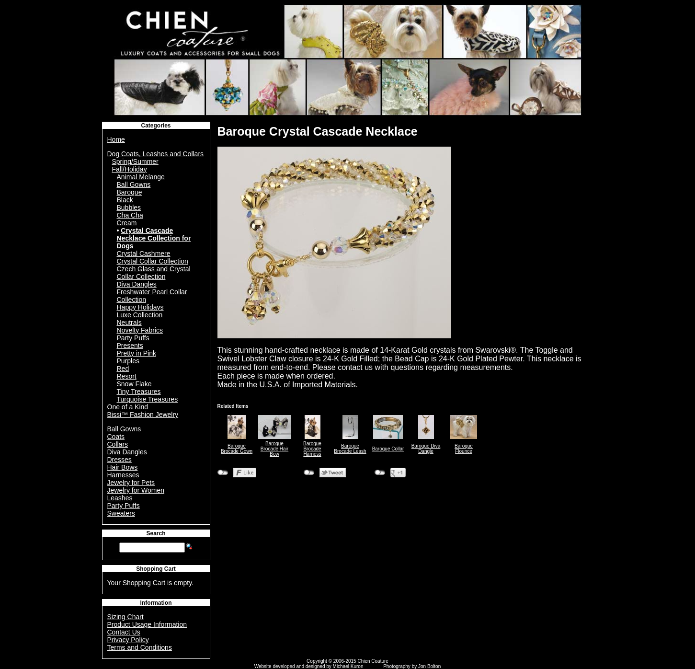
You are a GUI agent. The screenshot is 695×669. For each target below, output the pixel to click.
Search (155, 533)
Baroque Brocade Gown (236, 448)
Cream (127, 223)
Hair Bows (122, 467)
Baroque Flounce (464, 448)
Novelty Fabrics (140, 330)
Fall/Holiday (129, 169)
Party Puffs (133, 338)
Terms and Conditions (139, 647)
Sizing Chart (125, 617)
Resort (127, 376)
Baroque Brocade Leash (350, 448)
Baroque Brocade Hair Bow (274, 449)
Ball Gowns (134, 184)
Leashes (120, 498)
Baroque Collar (388, 448)
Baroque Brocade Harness (312, 449)
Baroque (129, 192)
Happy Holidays (140, 307)
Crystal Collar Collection (152, 261)
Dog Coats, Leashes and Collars (155, 154)
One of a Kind (127, 407)
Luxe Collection (140, 315)
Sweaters (121, 513)
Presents (130, 345)
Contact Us (123, 632)
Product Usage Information (147, 624)
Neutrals (129, 322)
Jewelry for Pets (131, 482)
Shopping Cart (156, 568)
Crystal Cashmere (144, 253)
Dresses (119, 459)
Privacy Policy (128, 640)
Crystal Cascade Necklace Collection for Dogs (154, 238)
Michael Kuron (348, 666)
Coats (116, 436)
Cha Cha (130, 215)
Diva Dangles (137, 284)
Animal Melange (141, 177)
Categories (156, 125)
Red (123, 368)
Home (116, 139)
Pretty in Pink (136, 353)
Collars (117, 444)
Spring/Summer (135, 161)
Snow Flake (134, 384)
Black (125, 200)
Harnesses (123, 475)
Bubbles (129, 207)
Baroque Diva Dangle (426, 448)
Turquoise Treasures (147, 399)
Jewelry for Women (136, 490)
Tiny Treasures (139, 391)
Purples (128, 361)
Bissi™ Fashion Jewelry (143, 414)
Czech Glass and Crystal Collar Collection (154, 272)
